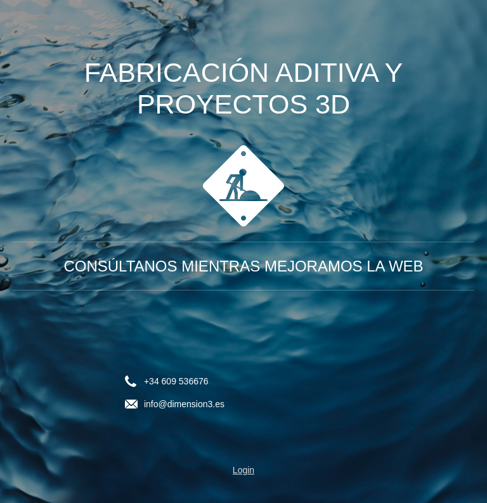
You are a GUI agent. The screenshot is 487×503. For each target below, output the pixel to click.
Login (243, 470)
